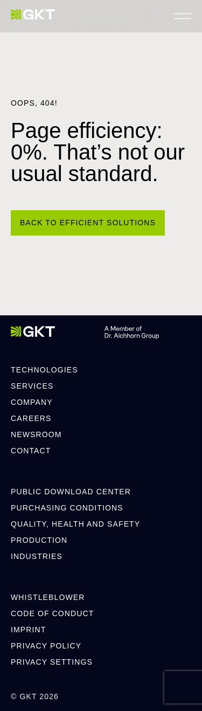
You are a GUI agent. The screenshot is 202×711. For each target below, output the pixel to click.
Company (32, 402)
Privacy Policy (46, 645)
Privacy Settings (52, 662)
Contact (31, 450)
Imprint (28, 629)
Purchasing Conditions (67, 507)
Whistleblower (48, 597)
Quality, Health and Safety (75, 524)
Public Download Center (71, 491)
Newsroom (36, 434)
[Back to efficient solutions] (88, 223)
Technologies (44, 369)
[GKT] (33, 14)
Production (39, 540)
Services (32, 386)
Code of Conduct (52, 613)
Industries (36, 556)
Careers (31, 418)
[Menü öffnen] (182, 16)
